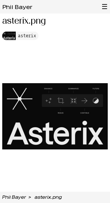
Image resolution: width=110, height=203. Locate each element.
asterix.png (48, 197)
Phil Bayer (17, 7)
